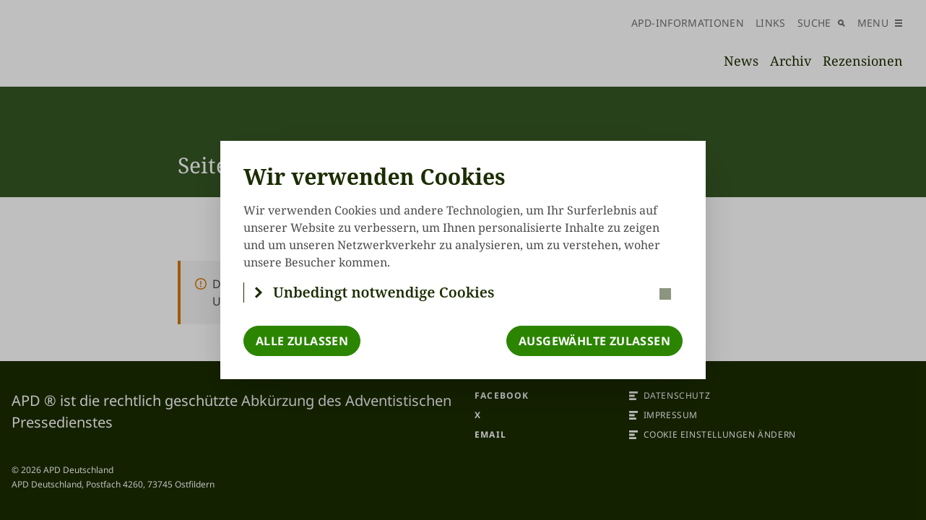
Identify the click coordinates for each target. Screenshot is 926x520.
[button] (463, 292)
